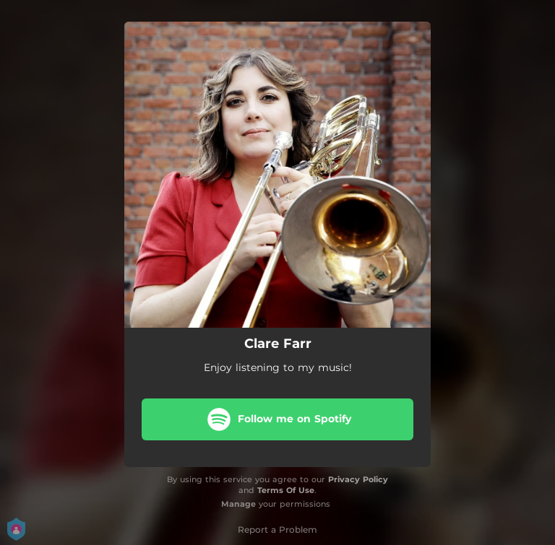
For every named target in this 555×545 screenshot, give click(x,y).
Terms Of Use (285, 490)
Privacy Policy (358, 479)
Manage (238, 504)
